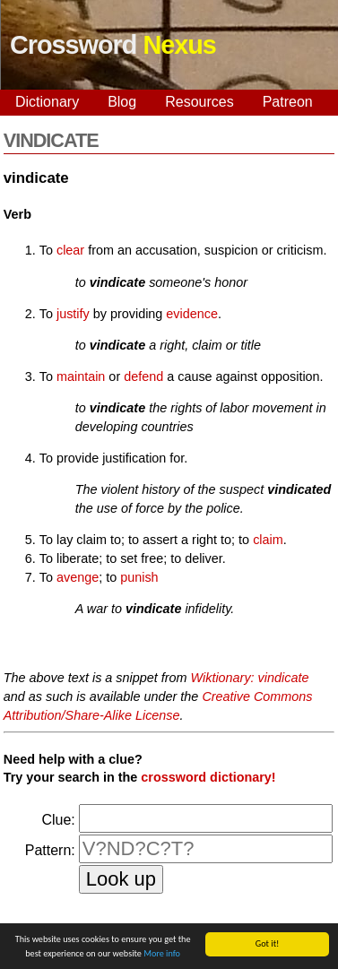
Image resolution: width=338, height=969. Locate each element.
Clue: (57, 819)
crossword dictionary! (208, 777)
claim (268, 539)
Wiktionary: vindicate (250, 678)
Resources (199, 101)
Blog (122, 101)
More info (161, 954)
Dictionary (47, 101)
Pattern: (50, 850)
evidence (192, 314)
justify (73, 314)
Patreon (288, 101)
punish (139, 577)
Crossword (113, 44)
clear (70, 250)
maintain (80, 376)
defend (143, 376)
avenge (77, 577)
